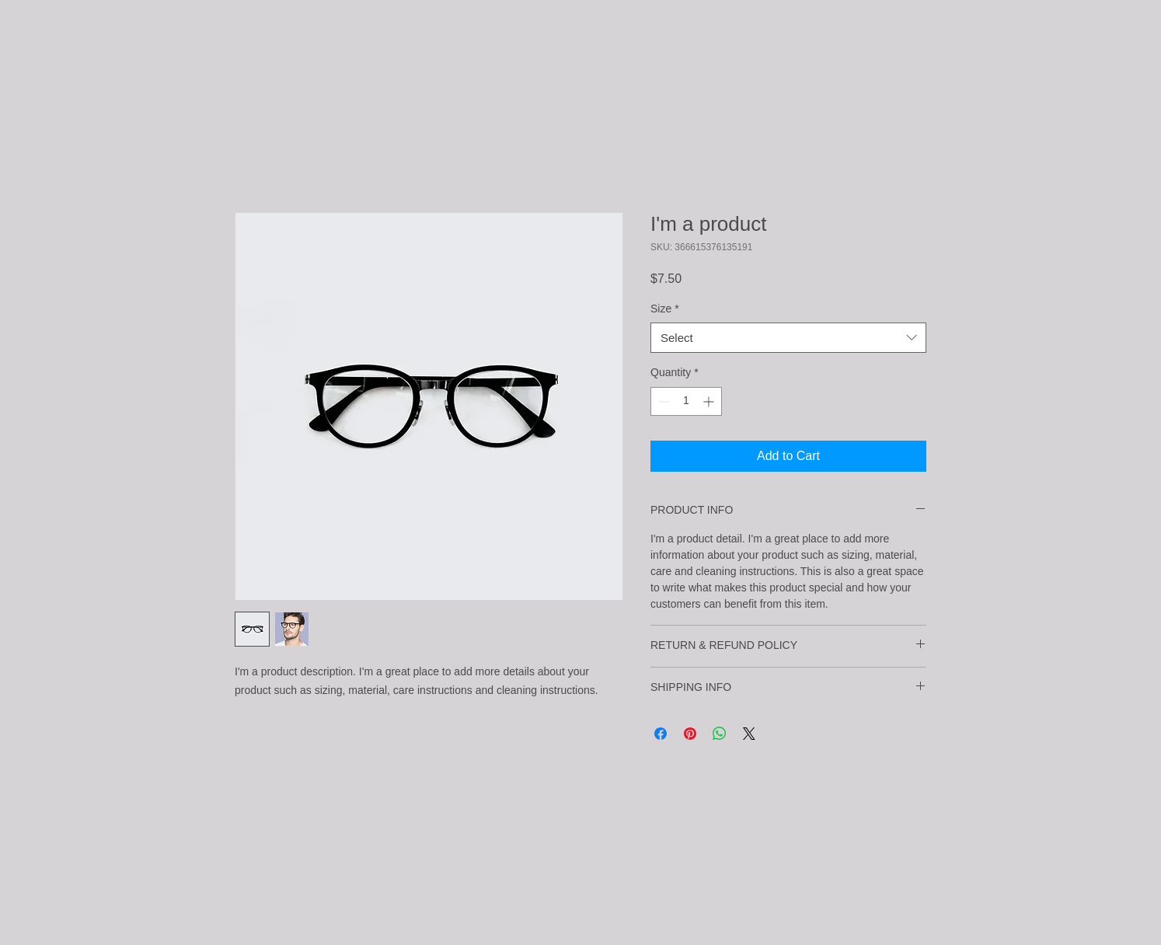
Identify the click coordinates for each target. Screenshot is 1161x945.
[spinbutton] (686, 401)
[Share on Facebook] (660, 733)
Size (664, 308)
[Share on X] (749, 733)
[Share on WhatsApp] (719, 733)
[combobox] (788, 338)
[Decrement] (662, 401)
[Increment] (710, 401)
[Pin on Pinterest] (690, 733)
